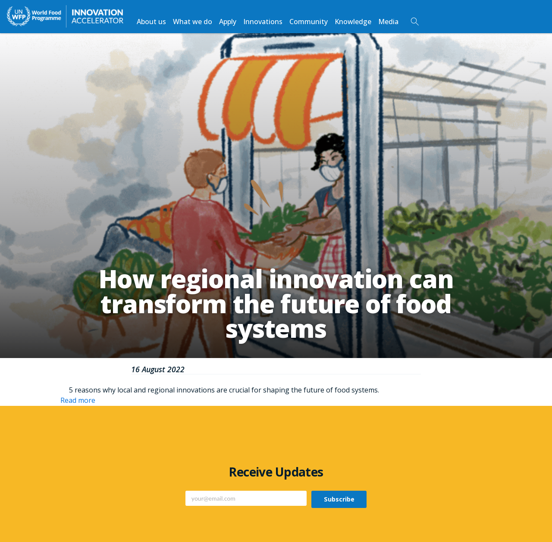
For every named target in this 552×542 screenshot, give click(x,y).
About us (151, 21)
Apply (227, 21)
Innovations (262, 21)
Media (388, 21)
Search (415, 21)
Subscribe (339, 499)
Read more (77, 400)
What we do (192, 21)
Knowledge (353, 21)
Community (308, 21)
